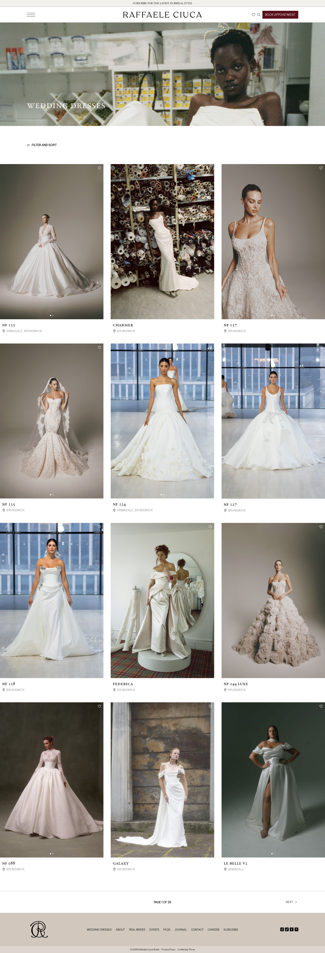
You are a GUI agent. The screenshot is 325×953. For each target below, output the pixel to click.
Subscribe (231, 929)
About (120, 929)
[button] (50, 315)
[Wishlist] (253, 15)
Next (291, 902)
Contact (197, 929)
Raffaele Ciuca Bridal (148, 949)
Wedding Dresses (99, 929)
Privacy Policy (168, 949)
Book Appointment (280, 15)
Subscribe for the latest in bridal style (162, 3)
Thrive (192, 949)
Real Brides (137, 929)
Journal (181, 929)
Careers (213, 929)
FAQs (166, 929)
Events (154, 929)
